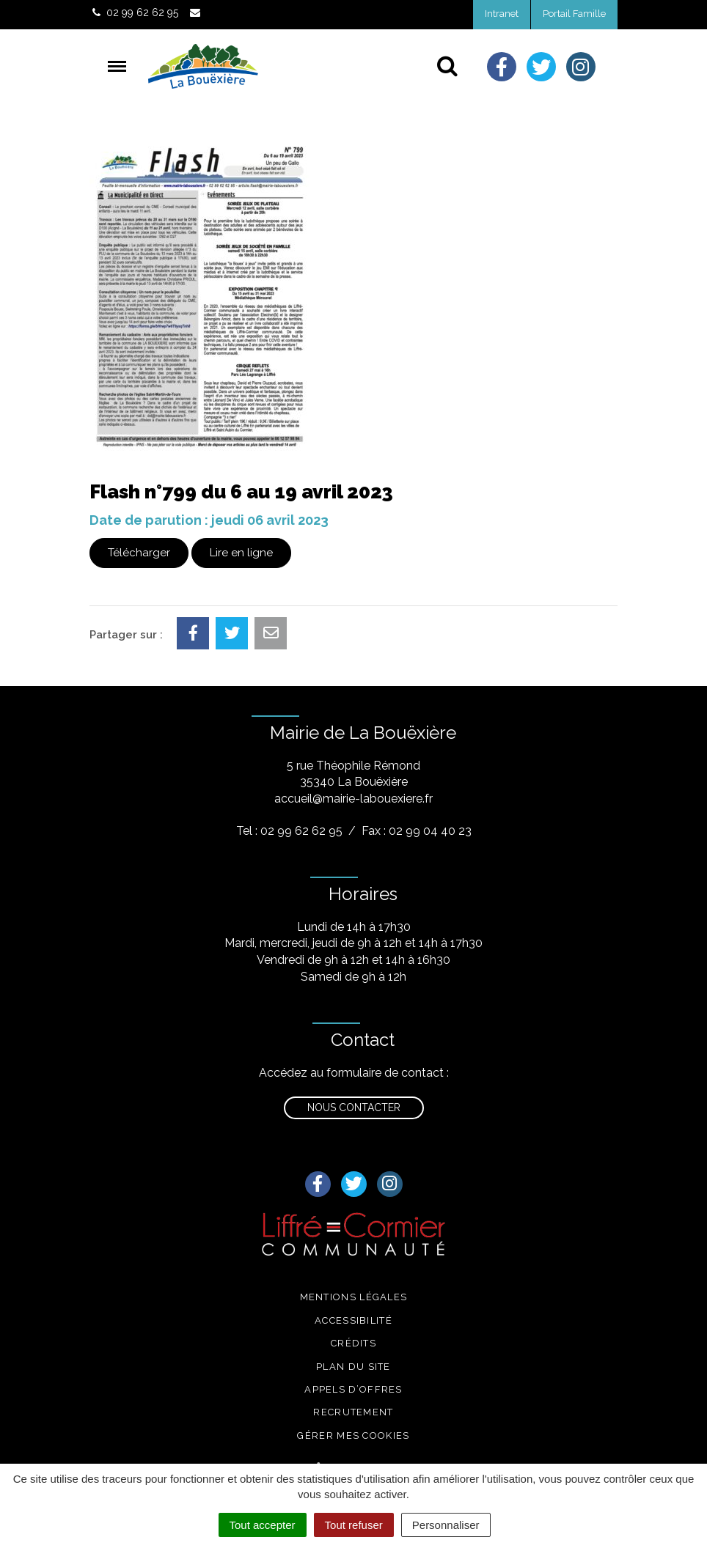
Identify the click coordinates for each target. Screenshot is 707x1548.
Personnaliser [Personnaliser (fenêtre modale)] (446, 1525)
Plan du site (353, 1366)
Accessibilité (353, 1320)
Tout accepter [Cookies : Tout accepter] (263, 1525)
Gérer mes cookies (353, 1435)
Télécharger (139, 552)
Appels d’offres (353, 1389)
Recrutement (353, 1412)
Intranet (502, 13)
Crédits (353, 1343)
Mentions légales (354, 1296)
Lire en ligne (241, 552)
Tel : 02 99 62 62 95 (289, 831)
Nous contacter (353, 1107)
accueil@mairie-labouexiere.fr (353, 799)
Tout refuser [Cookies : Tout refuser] (354, 1525)
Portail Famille (574, 13)
